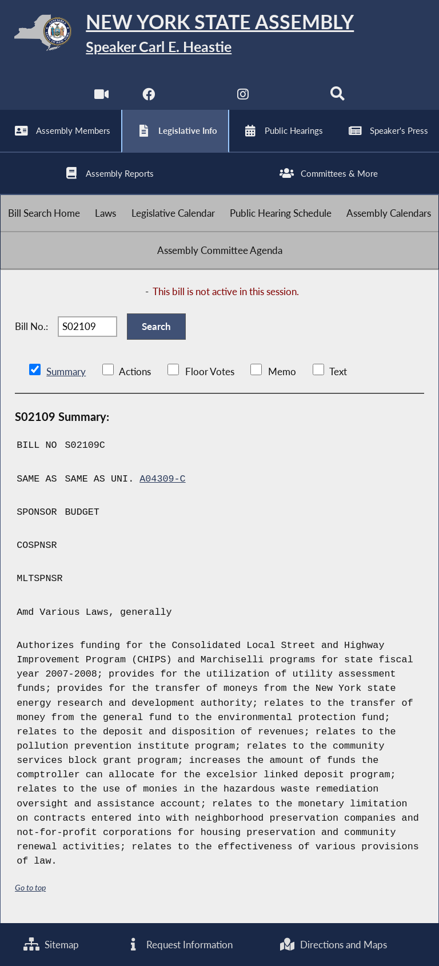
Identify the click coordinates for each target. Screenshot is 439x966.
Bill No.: (31, 326)
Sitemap (51, 945)
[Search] (337, 97)
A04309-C (162, 479)
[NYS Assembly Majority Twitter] (196, 97)
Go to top (30, 887)
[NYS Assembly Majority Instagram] (243, 97)
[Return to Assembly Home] (219, 34)
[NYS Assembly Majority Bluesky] (291, 97)
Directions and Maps (333, 945)
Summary (66, 371)
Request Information (179, 945)
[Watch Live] (101, 97)
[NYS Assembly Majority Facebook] (148, 97)
